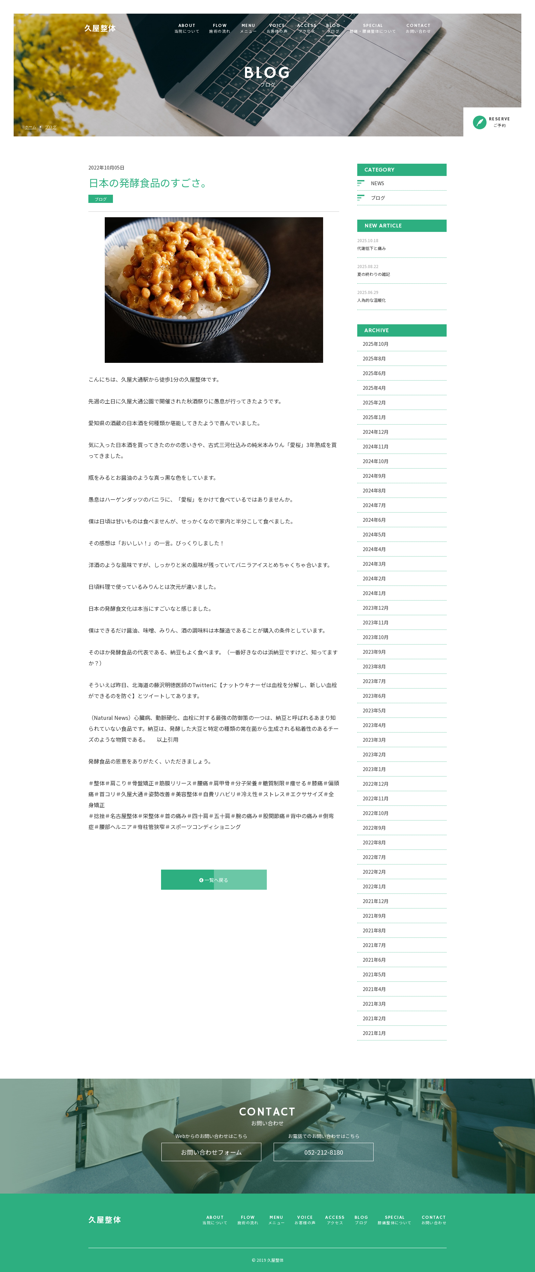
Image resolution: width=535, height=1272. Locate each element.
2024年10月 (376, 461)
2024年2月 (374, 579)
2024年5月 (374, 535)
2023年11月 (376, 623)
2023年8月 (374, 667)
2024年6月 (374, 520)
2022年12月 (376, 784)
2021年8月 (374, 931)
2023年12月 (376, 608)
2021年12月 (376, 901)
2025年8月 (374, 359)
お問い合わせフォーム (211, 1152)
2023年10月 (376, 637)
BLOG (342, 28)
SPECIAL (382, 28)
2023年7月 (374, 681)
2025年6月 (374, 373)
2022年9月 (374, 828)
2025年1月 (374, 417)
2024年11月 (376, 447)
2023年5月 (374, 711)
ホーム (30, 127)
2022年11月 (376, 799)
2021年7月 (374, 945)
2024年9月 (374, 476)
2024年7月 (374, 505)
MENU (257, 28)
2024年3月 (374, 564)
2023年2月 (374, 755)
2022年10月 (376, 813)
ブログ (50, 127)
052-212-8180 (323, 1152)
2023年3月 (374, 740)
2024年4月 (374, 549)
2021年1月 (374, 1033)
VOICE (286, 28)
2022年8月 (374, 843)
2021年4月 (374, 989)
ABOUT (196, 28)
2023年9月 (374, 652)
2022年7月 (374, 857)
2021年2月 (374, 1019)
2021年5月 (374, 975)
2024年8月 (374, 491)
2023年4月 (374, 725)
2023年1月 (374, 769)
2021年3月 (374, 1004)
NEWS (377, 183)
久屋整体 (109, 29)
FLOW (229, 28)
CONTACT (427, 28)
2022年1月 (374, 887)
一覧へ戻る (213, 880)
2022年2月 (374, 872)
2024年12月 (376, 432)
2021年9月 (374, 916)
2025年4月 (374, 388)
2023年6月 (374, 696)
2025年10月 (376, 344)
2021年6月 (374, 960)
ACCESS (316, 28)
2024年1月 (374, 593)
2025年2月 (374, 403)
